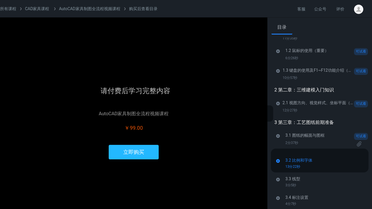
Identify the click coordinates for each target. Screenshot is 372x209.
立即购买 (133, 152)
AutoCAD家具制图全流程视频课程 (89, 8)
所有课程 (8, 8)
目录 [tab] (282, 27)
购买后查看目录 (143, 8)
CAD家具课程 (37, 8)
